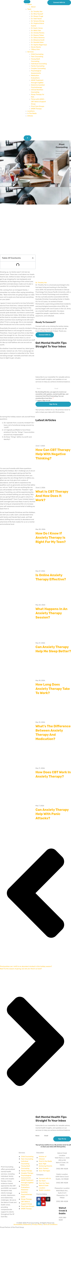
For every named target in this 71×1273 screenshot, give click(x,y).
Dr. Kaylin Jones (37, 28)
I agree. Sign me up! (43, 400)
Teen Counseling (37, 56)
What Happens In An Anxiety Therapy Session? (51, 613)
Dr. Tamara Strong (37, 21)
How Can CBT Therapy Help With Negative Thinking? (53, 454)
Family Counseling (37, 66)
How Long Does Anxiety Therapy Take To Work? (53, 688)
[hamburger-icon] (27, 1)
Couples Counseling (38, 68)
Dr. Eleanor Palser (37, 35)
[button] (33, 258)
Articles (30, 116)
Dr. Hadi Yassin (36, 19)
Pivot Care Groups (37, 106)
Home (29, 4)
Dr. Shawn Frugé (37, 16)
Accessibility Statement (22, 1224)
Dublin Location (62, 1174)
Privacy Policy (37, 1224)
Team (29, 9)
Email (46, 1136)
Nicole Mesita (36, 47)
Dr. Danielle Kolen (37, 42)
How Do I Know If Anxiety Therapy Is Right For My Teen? (51, 537)
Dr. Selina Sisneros (38, 37)
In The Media (32, 113)
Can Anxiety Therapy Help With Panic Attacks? (52, 814)
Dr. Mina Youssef (37, 14)
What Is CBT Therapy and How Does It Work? (52, 496)
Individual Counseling (39, 64)
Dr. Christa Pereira (37, 33)
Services (30, 52)
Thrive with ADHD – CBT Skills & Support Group (38, 101)
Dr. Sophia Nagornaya (39, 45)
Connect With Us (45, 335)
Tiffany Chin (35, 49)
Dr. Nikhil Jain (36, 30)
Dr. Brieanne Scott (37, 40)
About (33, 7)
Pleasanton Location (62, 1188)
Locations (30, 111)
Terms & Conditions (50, 1224)
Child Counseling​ (37, 54)
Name (37, 1136)
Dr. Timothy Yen (36, 11)
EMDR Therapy (36, 109)
